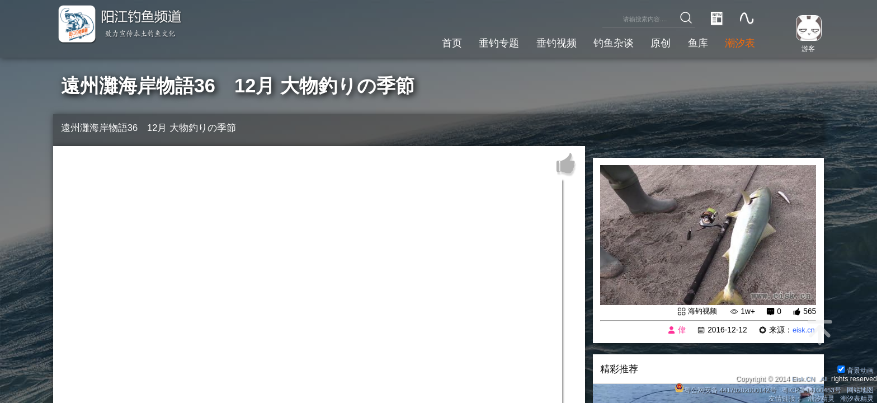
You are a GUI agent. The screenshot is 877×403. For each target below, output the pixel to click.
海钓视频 (701, 311)
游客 (805, 48)
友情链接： (784, 398)
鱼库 (694, 42)
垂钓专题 (483, 42)
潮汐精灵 (820, 398)
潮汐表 (739, 42)
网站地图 (859, 388)
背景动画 (855, 368)
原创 (654, 42)
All (823, 377)
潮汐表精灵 (856, 398)
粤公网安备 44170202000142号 (720, 388)
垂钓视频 (544, 42)
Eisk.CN (801, 377)
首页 (433, 42)
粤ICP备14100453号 (809, 388)
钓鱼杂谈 (604, 42)
